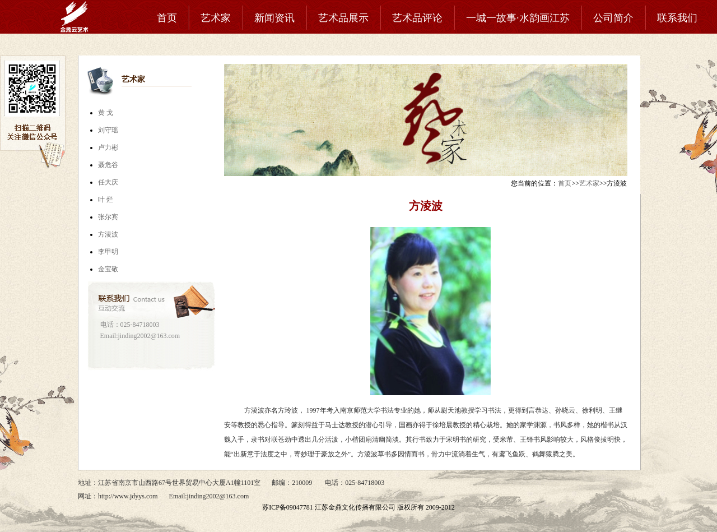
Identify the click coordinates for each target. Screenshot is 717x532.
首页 (167, 18)
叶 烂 (105, 199)
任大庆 (108, 182)
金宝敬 (108, 269)
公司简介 (613, 18)
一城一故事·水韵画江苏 (518, 18)
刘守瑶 (108, 130)
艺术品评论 (417, 18)
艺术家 (216, 18)
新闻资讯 (274, 18)
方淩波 (108, 234)
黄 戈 (105, 113)
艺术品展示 (343, 18)
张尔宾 (108, 217)
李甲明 (108, 252)
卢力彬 (108, 147)
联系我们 (677, 18)
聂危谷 (108, 165)
